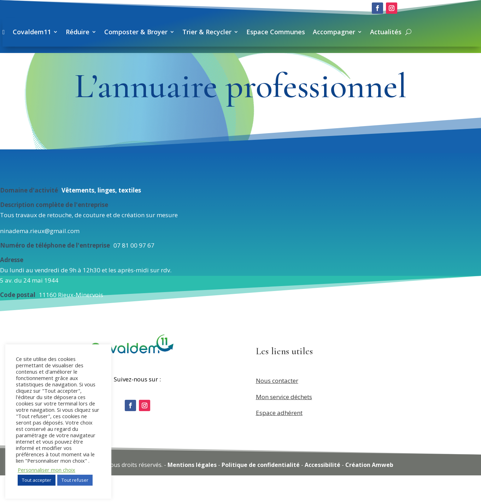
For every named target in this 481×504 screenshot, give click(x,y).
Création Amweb (369, 493)
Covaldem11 (148, 32)
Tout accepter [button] (36, 480)
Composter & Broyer (251, 32)
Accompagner (450, 32)
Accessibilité (322, 493)
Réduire (193, 32)
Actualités (134, 61)
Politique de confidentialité (261, 493)
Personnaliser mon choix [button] (46, 470)
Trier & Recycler (322, 32)
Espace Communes (391, 32)
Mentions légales (192, 493)
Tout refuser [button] (74, 480)
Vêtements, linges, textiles (101, 218)
